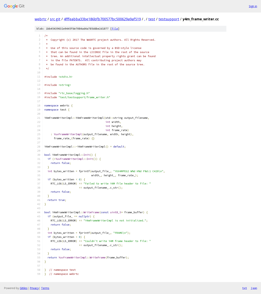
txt (244, 288)
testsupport (168, 19)
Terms (45, 288)
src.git (55, 19)
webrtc (41, 19)
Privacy (34, 288)
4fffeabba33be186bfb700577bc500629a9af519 (102, 19)
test (151, 19)
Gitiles (23, 288)
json (254, 288)
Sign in (253, 6)
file (115, 28)
